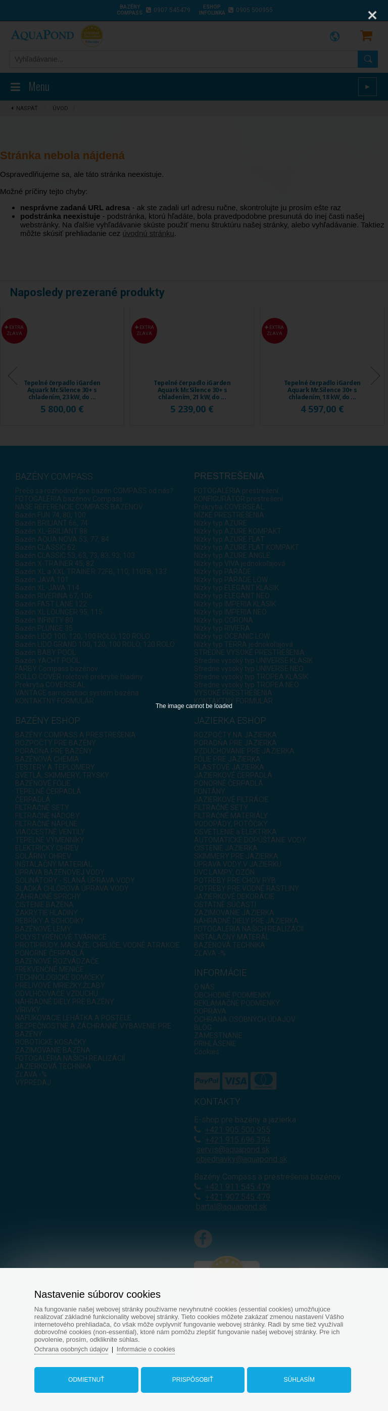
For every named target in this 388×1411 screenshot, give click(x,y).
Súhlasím (296, 1377)
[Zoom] (347, 15)
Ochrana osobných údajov (77, 1346)
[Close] (372, 15)
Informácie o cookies (153, 1346)
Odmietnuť (89, 1377)
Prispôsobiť (192, 1377)
